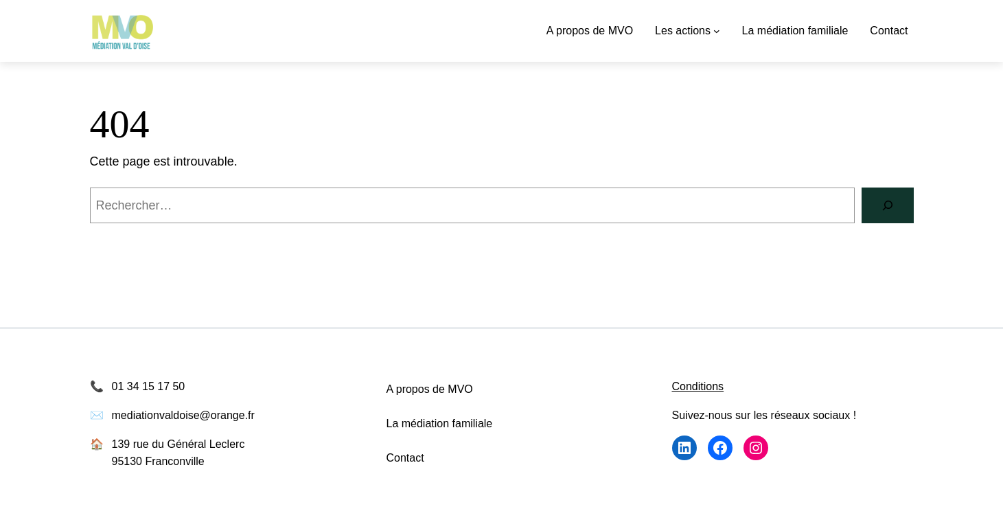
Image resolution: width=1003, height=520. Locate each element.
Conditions (698, 386)
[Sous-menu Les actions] (716, 30)
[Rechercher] (888, 205)
